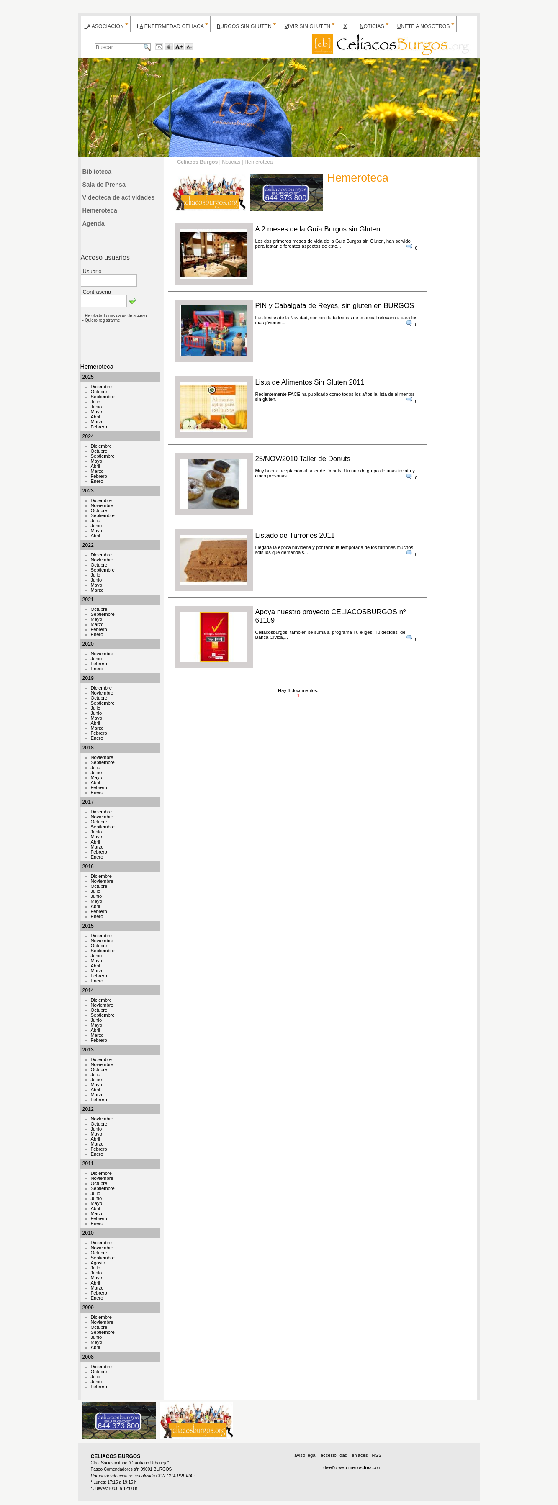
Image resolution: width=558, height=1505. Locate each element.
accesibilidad (334, 1455)
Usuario (92, 271)
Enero (97, 481)
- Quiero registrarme (101, 320)
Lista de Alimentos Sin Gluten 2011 (310, 382)
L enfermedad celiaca (170, 26)
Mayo (96, 411)
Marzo (97, 421)
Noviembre (102, 505)
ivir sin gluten (307, 26)
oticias (372, 26)
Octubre (99, 391)
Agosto (98, 1262)
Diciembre (101, 386)
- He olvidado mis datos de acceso (114, 315)
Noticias (231, 162)
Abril (95, 416)
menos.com (365, 1467)
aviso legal (305, 1455)
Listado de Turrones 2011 (295, 535)
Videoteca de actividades (118, 197)
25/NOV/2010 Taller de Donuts (302, 459)
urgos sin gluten (244, 26)
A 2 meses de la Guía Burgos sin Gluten (318, 229)
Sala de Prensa (104, 184)
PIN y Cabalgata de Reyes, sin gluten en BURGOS (334, 306)
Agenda (93, 223)
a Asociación (104, 26)
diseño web (335, 1467)
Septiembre (103, 396)
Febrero (99, 426)
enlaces (360, 1455)
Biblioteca (97, 171)
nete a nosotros (423, 26)
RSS (376, 1455)
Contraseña (97, 292)
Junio (96, 406)
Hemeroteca (99, 210)
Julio (95, 401)
